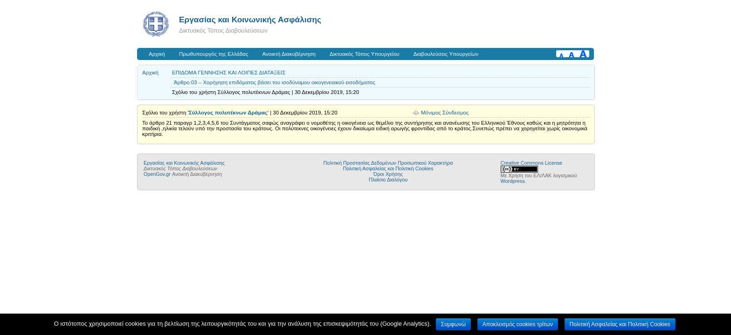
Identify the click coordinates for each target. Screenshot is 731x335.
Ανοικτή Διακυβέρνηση (289, 54)
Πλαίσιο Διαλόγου (388, 179)
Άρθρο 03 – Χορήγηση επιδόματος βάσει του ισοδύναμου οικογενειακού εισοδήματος (274, 82)
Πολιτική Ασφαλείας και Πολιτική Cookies (388, 168)
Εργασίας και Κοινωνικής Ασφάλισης (250, 19)
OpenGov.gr (157, 174)
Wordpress (513, 181)
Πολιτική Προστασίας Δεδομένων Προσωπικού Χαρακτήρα (388, 163)
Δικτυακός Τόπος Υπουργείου (365, 54)
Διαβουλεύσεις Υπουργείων (446, 54)
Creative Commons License (531, 163)
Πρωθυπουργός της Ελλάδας (213, 54)
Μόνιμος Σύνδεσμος (445, 112)
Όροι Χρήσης (388, 174)
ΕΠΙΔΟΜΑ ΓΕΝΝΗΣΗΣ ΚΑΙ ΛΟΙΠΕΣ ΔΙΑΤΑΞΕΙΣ (229, 72)
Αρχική (157, 54)
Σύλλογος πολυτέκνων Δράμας (228, 112)
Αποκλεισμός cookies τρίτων (518, 324)
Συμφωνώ (453, 324)
